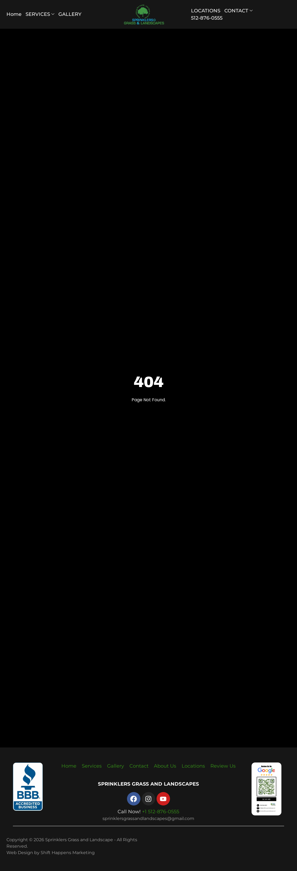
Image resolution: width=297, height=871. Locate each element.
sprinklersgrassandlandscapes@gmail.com (148, 818)
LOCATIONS (205, 11)
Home (14, 14)
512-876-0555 (206, 18)
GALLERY (70, 14)
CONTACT (238, 11)
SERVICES (40, 14)
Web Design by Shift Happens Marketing (50, 852)
